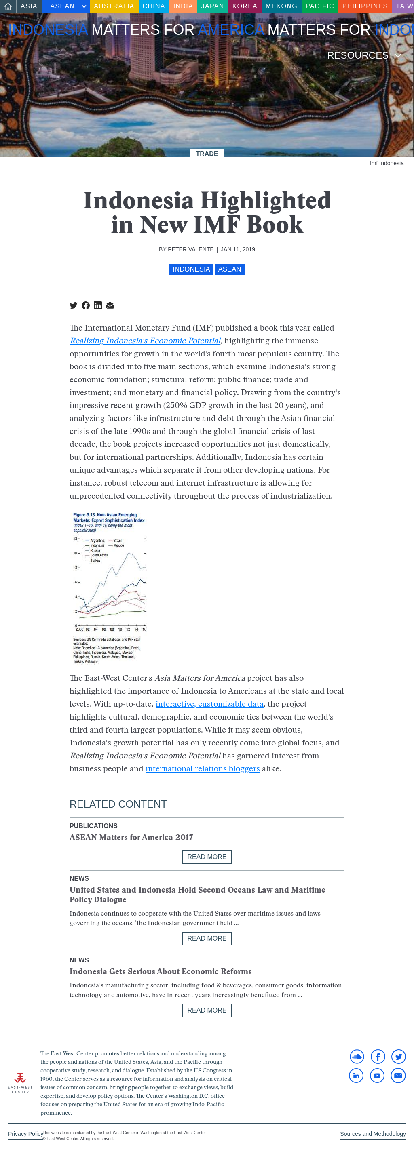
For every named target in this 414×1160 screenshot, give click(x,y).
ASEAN (63, 6)
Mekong (282, 6)
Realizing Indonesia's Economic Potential (145, 340)
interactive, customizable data (210, 703)
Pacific (320, 6)
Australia (114, 6)
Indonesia (191, 269)
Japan (212, 6)
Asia (29, 6)
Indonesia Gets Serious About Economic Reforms (161, 971)
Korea (245, 6)
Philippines (365, 6)
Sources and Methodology (373, 1134)
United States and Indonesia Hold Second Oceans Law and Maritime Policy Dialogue (197, 894)
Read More (207, 856)
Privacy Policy (25, 1134)
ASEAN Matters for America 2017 (131, 837)
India (183, 6)
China (154, 6)
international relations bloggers (203, 768)
